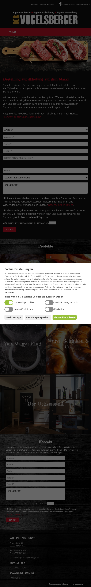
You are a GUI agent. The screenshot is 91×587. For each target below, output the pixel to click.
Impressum (9, 292)
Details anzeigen (13, 317)
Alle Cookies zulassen (65, 317)
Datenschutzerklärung (14, 289)
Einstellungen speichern (38, 317)
